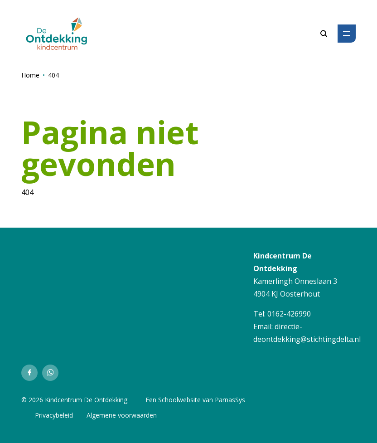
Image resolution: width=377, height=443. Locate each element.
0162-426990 (289, 314)
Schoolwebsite (179, 399)
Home (30, 75)
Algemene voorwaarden (122, 415)
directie (287, 326)
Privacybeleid (54, 415)
